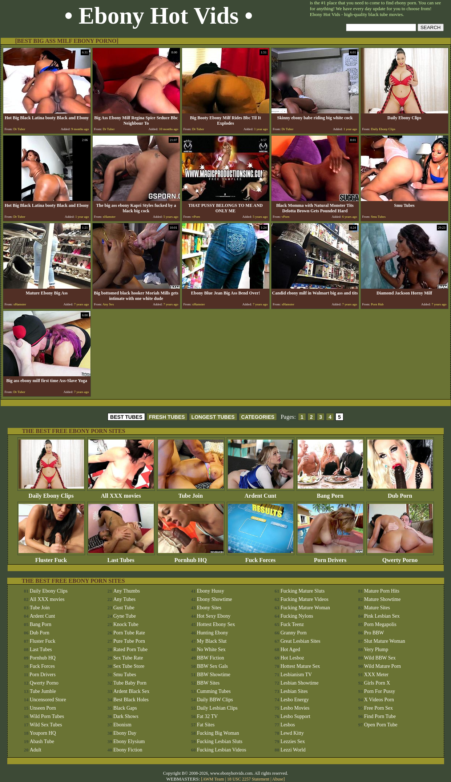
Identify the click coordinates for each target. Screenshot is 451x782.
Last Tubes (121, 557)
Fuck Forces (260, 557)
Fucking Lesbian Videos (221, 750)
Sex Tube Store (129, 666)
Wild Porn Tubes (47, 716)
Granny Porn (294, 632)
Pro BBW (374, 632)
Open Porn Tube (381, 724)
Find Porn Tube (380, 716)
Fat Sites (206, 724)
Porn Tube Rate (129, 632)
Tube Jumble (43, 691)
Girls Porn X (377, 683)
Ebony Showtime (214, 599)
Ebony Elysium (129, 741)
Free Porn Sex (378, 708)
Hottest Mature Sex (300, 666)
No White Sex (211, 649)
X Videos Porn (379, 699)
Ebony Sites (209, 607)
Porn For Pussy (379, 691)
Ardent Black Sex (131, 691)
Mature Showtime (382, 599)
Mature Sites (377, 607)
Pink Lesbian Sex (382, 616)
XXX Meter (376, 674)
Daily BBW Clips (215, 699)
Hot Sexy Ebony (214, 616)
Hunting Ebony (212, 632)
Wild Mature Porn (382, 666)
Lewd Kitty (292, 733)
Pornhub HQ (191, 557)
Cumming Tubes (214, 691)
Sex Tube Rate (128, 658)
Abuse (277, 779)
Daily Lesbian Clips (217, 708)
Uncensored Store (48, 699)
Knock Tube (125, 624)
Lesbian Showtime (300, 683)
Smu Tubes (124, 674)
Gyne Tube (124, 616)
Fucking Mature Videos (305, 599)
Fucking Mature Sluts (303, 591)
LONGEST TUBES (213, 417)
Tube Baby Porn (129, 683)
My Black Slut (212, 641)
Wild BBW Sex (380, 658)
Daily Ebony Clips (51, 493)
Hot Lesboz (292, 658)
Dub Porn (400, 493)
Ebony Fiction (127, 750)
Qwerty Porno (400, 557)
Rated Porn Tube (130, 649)
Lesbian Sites (294, 691)
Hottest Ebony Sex (216, 624)
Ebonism (122, 724)
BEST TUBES (126, 417)
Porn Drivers (330, 557)
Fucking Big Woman (218, 733)
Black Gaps (125, 708)
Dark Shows (125, 716)
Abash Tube (42, 741)
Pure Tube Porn (129, 641)
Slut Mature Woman (384, 641)
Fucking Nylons (297, 616)
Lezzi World (293, 750)
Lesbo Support (295, 716)
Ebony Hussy (210, 591)
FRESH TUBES (167, 417)
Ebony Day (124, 733)
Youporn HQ (43, 733)
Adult (35, 750)
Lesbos (288, 724)
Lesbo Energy (295, 699)
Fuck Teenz (292, 624)
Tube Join (191, 493)
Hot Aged (290, 649)
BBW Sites (208, 683)
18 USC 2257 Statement (248, 779)
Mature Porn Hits (381, 591)
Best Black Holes (131, 699)
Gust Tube (123, 607)
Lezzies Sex (293, 741)
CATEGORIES (258, 417)
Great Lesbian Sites (301, 641)
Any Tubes (124, 599)
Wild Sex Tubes (46, 724)
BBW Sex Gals (212, 666)
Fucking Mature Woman (305, 607)
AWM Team (213, 779)
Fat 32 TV (207, 716)
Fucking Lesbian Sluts (219, 741)
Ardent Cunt (260, 493)
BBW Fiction (210, 658)
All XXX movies (121, 493)
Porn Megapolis (380, 624)
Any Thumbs (126, 591)
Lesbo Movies (295, 708)
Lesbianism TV (296, 674)
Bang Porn (330, 493)
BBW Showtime (213, 674)
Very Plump (376, 649)
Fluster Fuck (51, 557)
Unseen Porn (43, 708)
